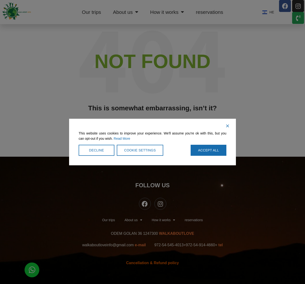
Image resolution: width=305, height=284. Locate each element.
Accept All (208, 150)
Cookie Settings (140, 150)
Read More (122, 138)
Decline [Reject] (96, 150)
